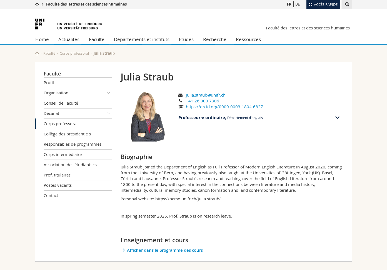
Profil (49, 82)
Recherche (214, 39)
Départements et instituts (141, 39)
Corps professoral (74, 53)
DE (297, 4)
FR (289, 4)
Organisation (78, 93)
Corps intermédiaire (63, 154)
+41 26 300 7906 (202, 101)
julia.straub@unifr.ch (206, 95)
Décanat (78, 113)
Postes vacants (58, 185)
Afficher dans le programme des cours (165, 250)
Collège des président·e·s (67, 134)
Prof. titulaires (57, 175)
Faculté (96, 39)
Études (186, 39)
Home (42, 39)
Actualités (68, 39)
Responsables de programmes (72, 144)
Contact (51, 195)
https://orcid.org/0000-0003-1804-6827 (224, 106)
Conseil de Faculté (61, 103)
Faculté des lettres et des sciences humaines (86, 4)
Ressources (248, 39)
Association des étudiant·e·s (70, 164)
